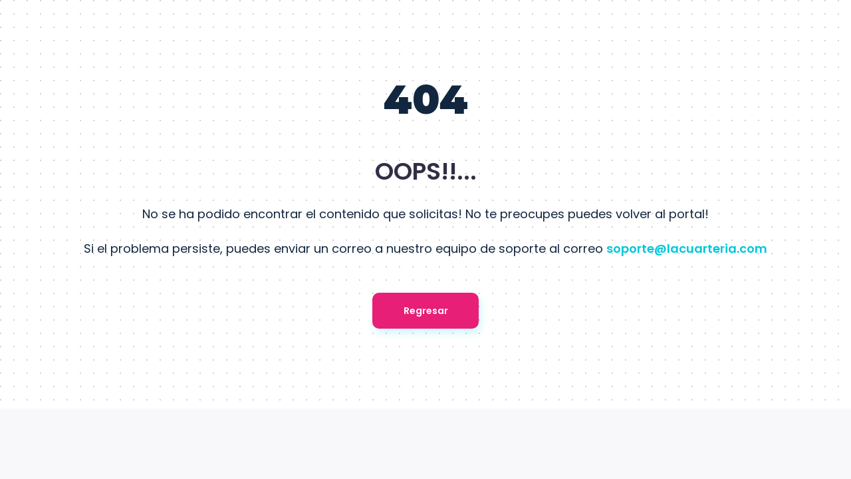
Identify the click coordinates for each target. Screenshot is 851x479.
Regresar (426, 310)
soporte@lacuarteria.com (686, 248)
